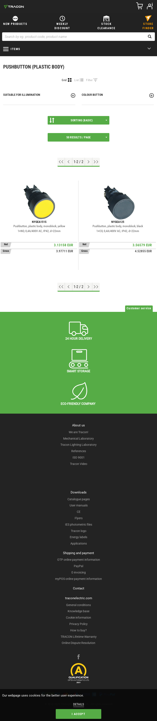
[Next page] (88, 162)
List (76, 80)
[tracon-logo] (14, 6)
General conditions (78, 605)
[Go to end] (96, 162)
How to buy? (78, 630)
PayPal (78, 566)
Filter (89, 80)
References (78, 451)
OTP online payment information (78, 559)
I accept (78, 714)
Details (78, 704)
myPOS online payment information (78, 579)
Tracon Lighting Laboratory (78, 444)
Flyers (79, 518)
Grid (64, 80)
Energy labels (78, 537)
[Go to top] (61, 162)
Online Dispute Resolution (78, 643)
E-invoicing (78, 572)
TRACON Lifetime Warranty (79, 636)
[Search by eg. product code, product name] (78, 36)
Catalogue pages (78, 499)
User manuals (79, 505)
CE (78, 511)
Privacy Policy (78, 624)
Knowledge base (78, 611)
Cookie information (78, 617)
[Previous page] (68, 162)
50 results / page (86, 137)
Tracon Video (78, 464)
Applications (78, 543)
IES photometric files (78, 524)
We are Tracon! (78, 432)
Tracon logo (78, 531)
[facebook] (78, 657)
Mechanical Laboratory (78, 438)
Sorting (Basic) (78, 120)
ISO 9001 (79, 457)
